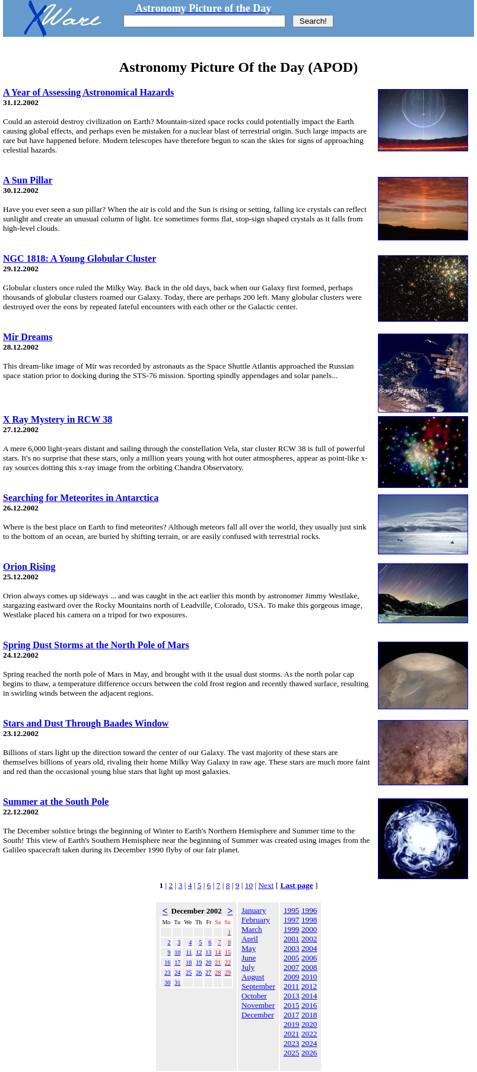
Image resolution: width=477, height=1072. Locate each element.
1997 (292, 919)
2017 (292, 1014)
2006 (309, 957)
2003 (292, 948)
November (258, 1005)
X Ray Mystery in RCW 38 (57, 419)
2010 (309, 976)
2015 (292, 1005)
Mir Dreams (27, 337)
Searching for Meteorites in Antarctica (80, 498)
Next (266, 885)
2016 (309, 1005)
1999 (292, 929)
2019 (292, 1024)
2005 (292, 957)
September (258, 986)
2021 (292, 1033)
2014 (309, 995)
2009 (292, 976)
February (255, 919)
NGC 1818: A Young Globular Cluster (79, 258)
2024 (309, 1043)
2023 (292, 1043)
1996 (309, 910)
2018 (309, 1014)
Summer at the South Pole (56, 802)
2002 (309, 938)
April (249, 938)
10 (249, 885)
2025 (292, 1052)
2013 (292, 995)
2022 (309, 1033)
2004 (309, 948)
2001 (292, 938)
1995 (292, 910)
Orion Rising (29, 567)
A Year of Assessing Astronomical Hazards (88, 92)
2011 (291, 986)
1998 (309, 919)
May (248, 948)
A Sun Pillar (28, 180)
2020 (309, 1024)
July (248, 967)
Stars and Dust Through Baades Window (85, 723)
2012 (309, 986)
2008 (309, 967)
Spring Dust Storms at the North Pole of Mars (96, 645)
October (254, 995)
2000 (309, 929)
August (253, 976)
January (253, 910)
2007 (292, 967)
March (251, 929)
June (248, 957)
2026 (309, 1052)
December (257, 1014)
